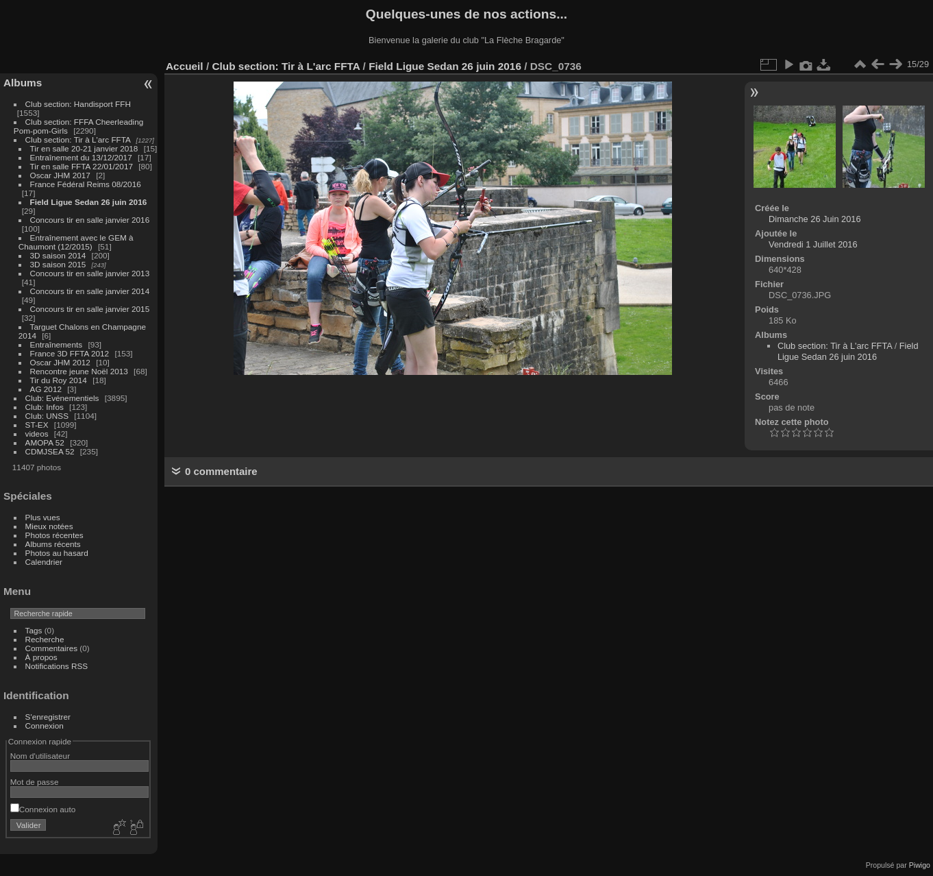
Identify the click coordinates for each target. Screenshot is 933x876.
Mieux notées (49, 526)
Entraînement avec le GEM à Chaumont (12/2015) (76, 242)
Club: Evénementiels (62, 397)
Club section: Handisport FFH (78, 103)
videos (37, 433)
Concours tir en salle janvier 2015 (90, 308)
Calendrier (43, 561)
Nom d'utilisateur (40, 755)
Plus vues (42, 517)
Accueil (184, 66)
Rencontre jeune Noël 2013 (79, 371)
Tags (33, 630)
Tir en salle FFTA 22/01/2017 (81, 166)
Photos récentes (54, 535)
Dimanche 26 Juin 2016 (814, 219)
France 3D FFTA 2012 (70, 353)
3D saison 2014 (58, 255)
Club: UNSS (47, 415)
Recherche (44, 639)
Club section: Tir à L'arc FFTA (78, 139)
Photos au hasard (56, 552)
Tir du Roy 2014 (58, 380)
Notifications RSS (56, 665)
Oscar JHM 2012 (60, 362)
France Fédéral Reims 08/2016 (85, 184)
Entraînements (56, 344)
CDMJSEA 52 (50, 451)
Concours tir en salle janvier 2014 (90, 291)
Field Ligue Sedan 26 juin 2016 (88, 201)
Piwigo (919, 865)
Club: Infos (44, 406)
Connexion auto (42, 809)
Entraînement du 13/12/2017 (81, 157)
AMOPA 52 (44, 442)
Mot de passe (34, 781)
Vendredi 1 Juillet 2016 (813, 244)
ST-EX (37, 424)
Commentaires (51, 648)
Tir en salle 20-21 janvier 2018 (84, 148)
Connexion (44, 725)
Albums (22, 82)
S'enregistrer (48, 716)
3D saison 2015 (58, 264)
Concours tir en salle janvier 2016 (90, 219)
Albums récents (53, 543)
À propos (41, 657)
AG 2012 (46, 389)
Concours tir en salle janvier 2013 (90, 273)
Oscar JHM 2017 (60, 175)
